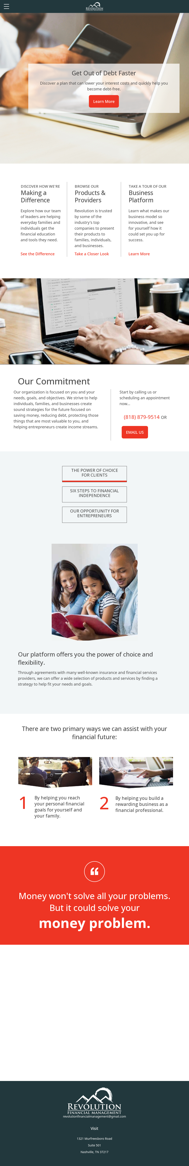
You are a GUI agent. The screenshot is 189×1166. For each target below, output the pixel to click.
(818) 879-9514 (142, 416)
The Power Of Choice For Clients (94, 473)
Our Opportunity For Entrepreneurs (94, 513)
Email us (135, 432)
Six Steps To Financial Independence (94, 493)
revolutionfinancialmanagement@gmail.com (94, 1116)
